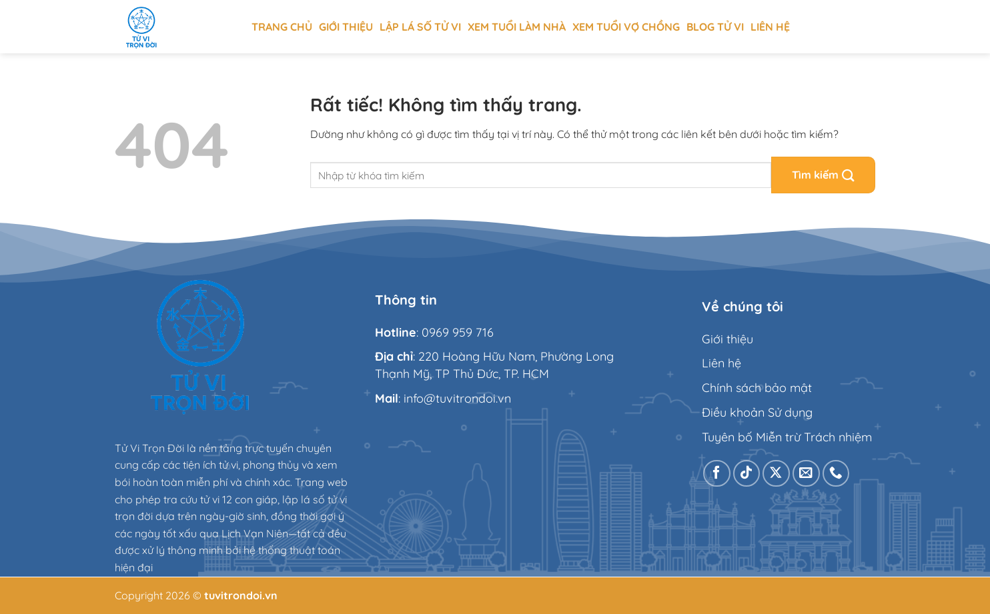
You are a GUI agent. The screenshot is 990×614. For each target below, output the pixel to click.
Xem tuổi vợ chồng (626, 26)
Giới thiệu (346, 26)
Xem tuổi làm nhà (517, 26)
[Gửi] (823, 175)
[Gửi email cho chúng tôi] (806, 473)
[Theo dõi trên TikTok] (747, 473)
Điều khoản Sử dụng (757, 412)
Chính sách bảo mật (757, 387)
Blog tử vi (715, 26)
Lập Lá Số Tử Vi (420, 26)
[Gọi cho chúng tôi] (836, 473)
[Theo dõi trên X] (776, 473)
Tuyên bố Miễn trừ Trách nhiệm (787, 437)
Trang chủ (282, 26)
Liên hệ (770, 26)
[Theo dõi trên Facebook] (716, 473)
